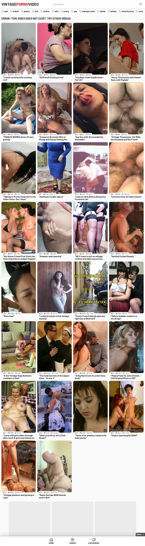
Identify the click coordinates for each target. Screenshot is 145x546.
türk (36, 11)
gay (75, 11)
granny (27, 11)
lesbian (113, 11)
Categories (93, 543)
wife (56, 11)
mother (46, 11)
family (102, 11)
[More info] (33, 72)
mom (141, 11)
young (66, 11)
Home (51, 543)
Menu (139, 534)
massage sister (88, 11)
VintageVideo (20, 4)
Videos (72, 543)
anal (6, 11)
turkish (16, 11)
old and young (128, 11)
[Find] (140, 4)
